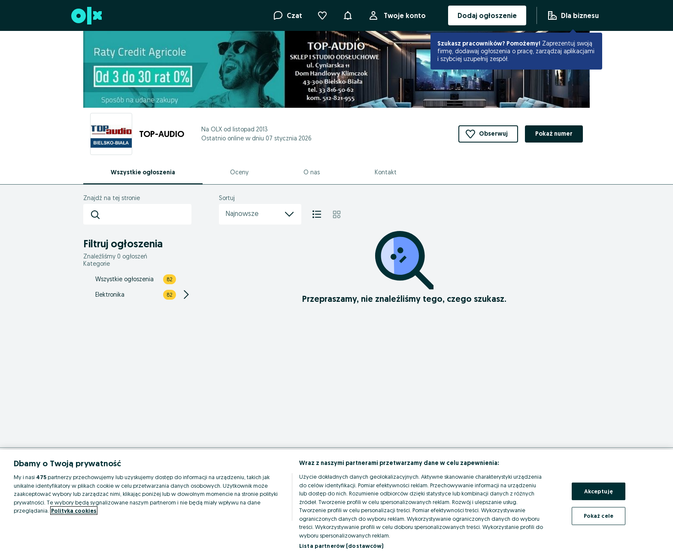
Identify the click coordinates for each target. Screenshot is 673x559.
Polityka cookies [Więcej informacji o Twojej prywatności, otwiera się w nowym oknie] (74, 510)
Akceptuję (598, 491)
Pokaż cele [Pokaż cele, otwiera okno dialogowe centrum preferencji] (598, 515)
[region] (336, 504)
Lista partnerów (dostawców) (341, 545)
